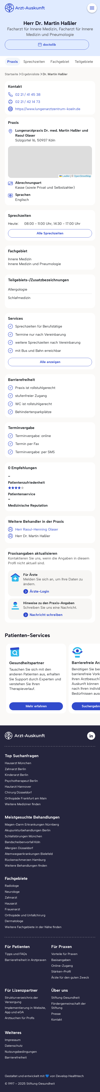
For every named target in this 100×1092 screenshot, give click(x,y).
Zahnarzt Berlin (15, 769)
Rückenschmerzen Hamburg (25, 860)
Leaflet (64, 176)
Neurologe (12, 892)
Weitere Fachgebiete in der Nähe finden (33, 927)
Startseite (11, 74)
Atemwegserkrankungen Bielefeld (29, 854)
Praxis (12, 61)
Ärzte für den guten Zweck (70, 977)
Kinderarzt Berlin (16, 775)
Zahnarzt (11, 897)
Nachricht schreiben (46, 615)
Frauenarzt (12, 909)
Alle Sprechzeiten (50, 233)
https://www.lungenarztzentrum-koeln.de (47, 109)
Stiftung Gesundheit (65, 997)
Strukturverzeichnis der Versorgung (21, 1000)
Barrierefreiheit (16, 1057)
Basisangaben (61, 960)
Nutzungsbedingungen (21, 1052)
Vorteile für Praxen (64, 954)
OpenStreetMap (82, 176)
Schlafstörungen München (23, 836)
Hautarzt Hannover (18, 786)
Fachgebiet (60, 61)
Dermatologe (14, 921)
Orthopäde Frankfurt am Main (26, 798)
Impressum (13, 1040)
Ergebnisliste (30, 74)
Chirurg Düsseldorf (18, 792)
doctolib (47, 44)
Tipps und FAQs (16, 954)
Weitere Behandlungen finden (26, 865)
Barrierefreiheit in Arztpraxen (25, 960)
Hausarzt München (18, 763)
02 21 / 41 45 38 (27, 94)
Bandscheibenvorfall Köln (22, 842)
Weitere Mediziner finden (23, 804)
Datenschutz (13, 1046)
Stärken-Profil (61, 971)
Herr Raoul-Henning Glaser (36, 529)
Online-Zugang (62, 966)
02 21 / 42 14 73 (27, 102)
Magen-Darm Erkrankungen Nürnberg (32, 824)
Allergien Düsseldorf (19, 848)
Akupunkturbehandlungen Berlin (28, 830)
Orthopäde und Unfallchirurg (25, 915)
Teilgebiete (84, 61)
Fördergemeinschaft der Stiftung (68, 1006)
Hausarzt (11, 903)
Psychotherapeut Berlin (21, 781)
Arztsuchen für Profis (19, 1018)
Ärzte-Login (39, 591)
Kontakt (56, 1019)
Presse (56, 1014)
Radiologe (12, 886)
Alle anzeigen (50, 362)
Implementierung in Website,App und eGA (25, 1010)
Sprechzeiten (34, 61)
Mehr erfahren (36, 706)
